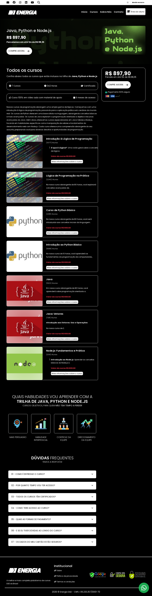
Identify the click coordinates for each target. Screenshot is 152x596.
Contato (119, 11)
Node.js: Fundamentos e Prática (65, 350)
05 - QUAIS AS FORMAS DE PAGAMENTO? (31, 519)
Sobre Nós (105, 11)
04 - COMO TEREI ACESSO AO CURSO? (30, 508)
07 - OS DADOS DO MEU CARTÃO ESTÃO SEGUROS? (36, 542)
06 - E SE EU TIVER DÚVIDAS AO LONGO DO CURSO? (36, 530)
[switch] (128, 2)
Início (84, 11)
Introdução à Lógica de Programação (69, 139)
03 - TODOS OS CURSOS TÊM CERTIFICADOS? (33, 496)
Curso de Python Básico (60, 210)
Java (49, 279)
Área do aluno (135, 11)
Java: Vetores (54, 314)
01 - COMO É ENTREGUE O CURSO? (28, 474)
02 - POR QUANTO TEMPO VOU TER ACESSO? (33, 485)
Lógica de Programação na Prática (67, 175)
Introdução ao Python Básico (64, 244)
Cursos (94, 11)
